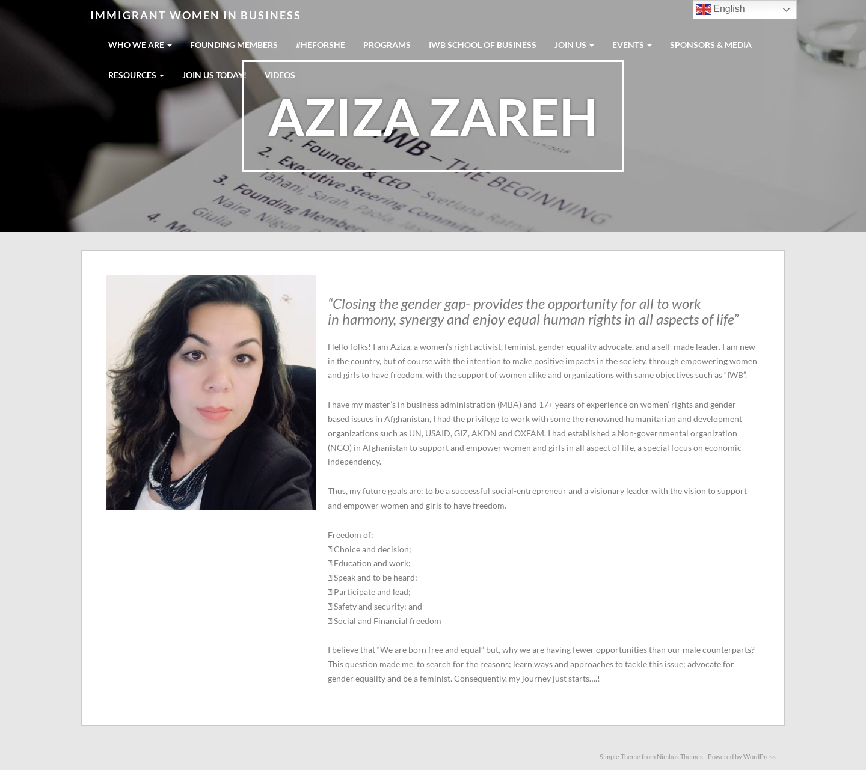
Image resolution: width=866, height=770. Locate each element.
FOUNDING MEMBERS (234, 45)
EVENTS (632, 45)
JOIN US (574, 45)
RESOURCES (136, 75)
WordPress (759, 756)
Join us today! (214, 75)
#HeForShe (320, 45)
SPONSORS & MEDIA (711, 45)
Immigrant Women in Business (195, 15)
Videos (280, 75)
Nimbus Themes (680, 756)
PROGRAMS (387, 45)
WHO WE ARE (140, 45)
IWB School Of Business (482, 45)
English (720, 9)
